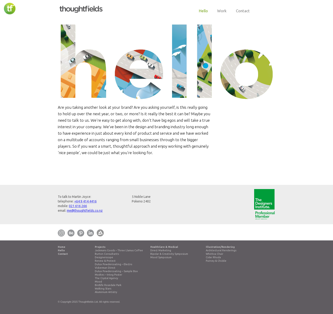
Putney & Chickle (216, 260)
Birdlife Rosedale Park (108, 285)
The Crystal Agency (106, 278)
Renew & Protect (105, 260)
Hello (61, 250)
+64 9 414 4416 (85, 201)
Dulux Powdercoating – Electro (113, 264)
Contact (63, 253)
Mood (98, 281)
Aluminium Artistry (106, 292)
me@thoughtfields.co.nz (85, 210)
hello (203, 11)
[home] (81, 7)
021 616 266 (78, 206)
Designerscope (104, 257)
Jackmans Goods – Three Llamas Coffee (119, 250)
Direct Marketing (160, 250)
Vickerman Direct (105, 267)
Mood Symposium (161, 257)
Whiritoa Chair (214, 253)
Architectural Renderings (221, 250)
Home (61, 247)
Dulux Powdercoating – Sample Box (116, 271)
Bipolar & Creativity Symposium (169, 253)
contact (243, 11)
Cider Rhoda (213, 257)
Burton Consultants (107, 253)
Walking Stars (103, 288)
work (222, 11)
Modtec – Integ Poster (108, 274)
